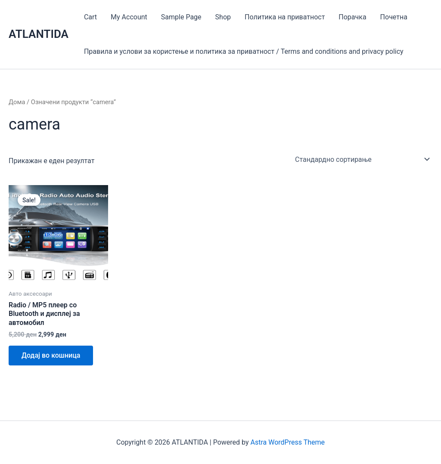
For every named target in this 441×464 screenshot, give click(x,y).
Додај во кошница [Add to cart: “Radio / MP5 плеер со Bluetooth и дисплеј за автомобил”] (51, 355)
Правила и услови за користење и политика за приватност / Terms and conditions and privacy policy (244, 51)
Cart (90, 17)
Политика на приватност (285, 17)
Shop (223, 17)
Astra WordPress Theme (288, 442)
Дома (17, 102)
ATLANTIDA (38, 34)
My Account (129, 17)
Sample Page (181, 17)
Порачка (352, 17)
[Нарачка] (362, 159)
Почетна (393, 17)
